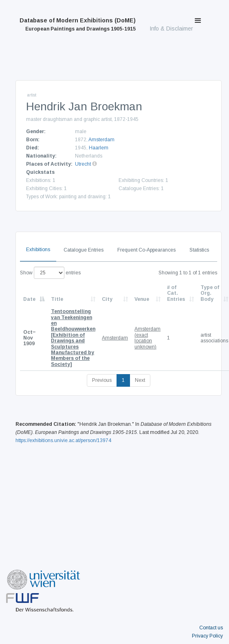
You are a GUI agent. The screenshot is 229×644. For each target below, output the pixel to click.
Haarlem (98, 148)
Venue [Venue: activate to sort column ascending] (141, 299)
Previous (102, 380)
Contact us (211, 628)
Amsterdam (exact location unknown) (147, 337)
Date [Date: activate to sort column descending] (29, 299)
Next (140, 380)
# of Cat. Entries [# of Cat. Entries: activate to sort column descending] (176, 293)
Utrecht (83, 164)
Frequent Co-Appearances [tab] (146, 250)
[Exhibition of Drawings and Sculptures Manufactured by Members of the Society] (73, 338)
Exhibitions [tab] (38, 249)
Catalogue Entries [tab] (83, 250)
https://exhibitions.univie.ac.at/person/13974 (63, 440)
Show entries (50, 273)
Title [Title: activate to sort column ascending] (57, 299)
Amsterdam (101, 139)
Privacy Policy (207, 636)
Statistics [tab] (199, 250)
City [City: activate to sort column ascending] (107, 299)
